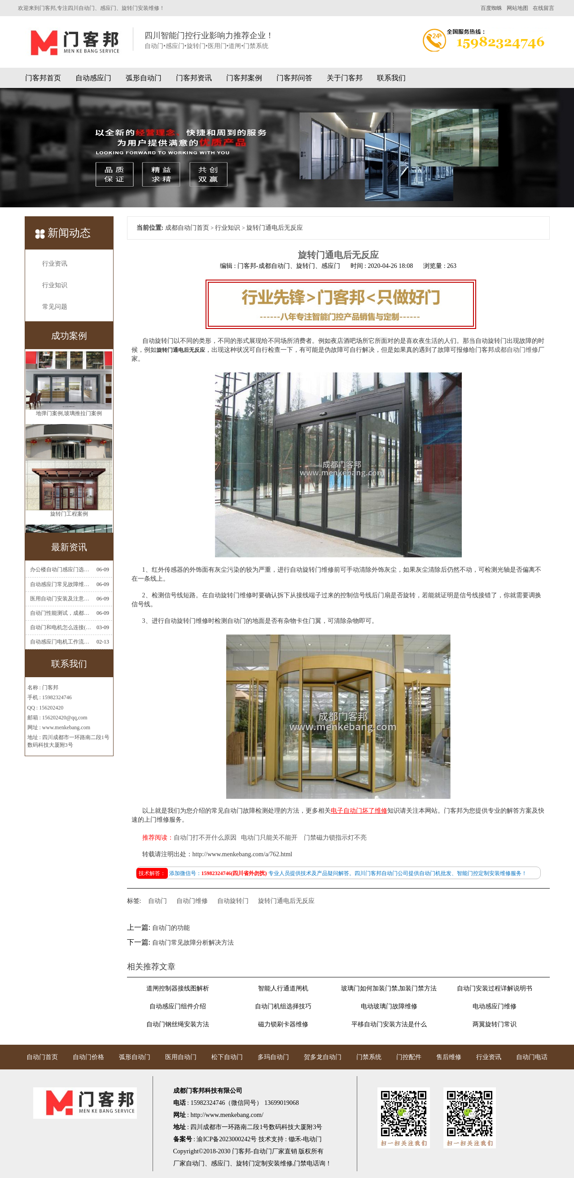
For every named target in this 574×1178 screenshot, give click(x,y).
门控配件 (408, 1057)
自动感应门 (93, 78)
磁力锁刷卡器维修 (283, 1024)
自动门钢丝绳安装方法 (177, 1024)
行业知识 (54, 285)
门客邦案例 (244, 78)
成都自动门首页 (187, 227)
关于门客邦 (345, 78)
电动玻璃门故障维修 (389, 1006)
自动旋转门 (233, 901)
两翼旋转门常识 (495, 1024)
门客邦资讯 (194, 78)
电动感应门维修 (495, 1006)
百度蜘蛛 (491, 8)
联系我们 (391, 78)
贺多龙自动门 (323, 1057)
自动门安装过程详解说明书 (494, 988)
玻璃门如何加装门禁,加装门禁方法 (389, 988)
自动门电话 (532, 1057)
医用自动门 (181, 1057)
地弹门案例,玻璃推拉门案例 (69, 423)
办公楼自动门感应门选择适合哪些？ (60, 569)
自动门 (157, 901)
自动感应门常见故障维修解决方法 (60, 584)
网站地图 (517, 8)
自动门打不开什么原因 (205, 837)
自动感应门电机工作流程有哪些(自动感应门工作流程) (60, 642)
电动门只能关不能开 (269, 837)
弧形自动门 (144, 78)
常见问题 (54, 306)
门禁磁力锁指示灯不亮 (335, 837)
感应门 (220, 1163)
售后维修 (448, 1057)
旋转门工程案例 (69, 524)
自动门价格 (88, 1057)
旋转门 (245, 1163)
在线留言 (543, 8)
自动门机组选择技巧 (283, 1006)
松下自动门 (227, 1057)
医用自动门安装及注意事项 (60, 599)
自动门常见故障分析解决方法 (193, 942)
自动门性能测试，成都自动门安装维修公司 (60, 613)
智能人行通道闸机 (283, 988)
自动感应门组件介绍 (177, 1006)
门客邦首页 (43, 78)
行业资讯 (54, 263)
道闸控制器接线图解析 (177, 988)
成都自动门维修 (516, 349)
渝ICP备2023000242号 (227, 1139)
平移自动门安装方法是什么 (389, 1024)
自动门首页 (42, 1057)
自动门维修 (192, 901)
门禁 (300, 1163)
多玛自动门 (273, 1057)
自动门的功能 (171, 927)
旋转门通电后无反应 (286, 901)
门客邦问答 (294, 78)
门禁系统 (368, 1057)
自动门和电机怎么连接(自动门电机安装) (60, 627)
